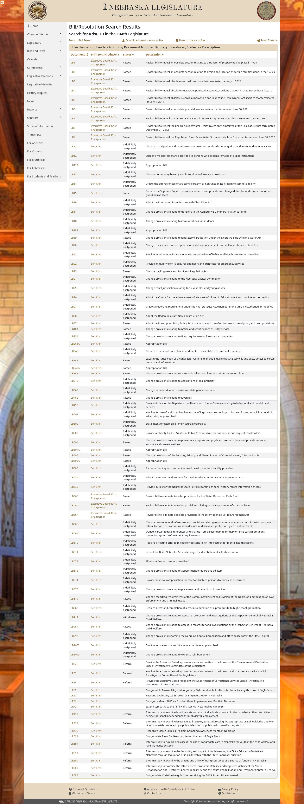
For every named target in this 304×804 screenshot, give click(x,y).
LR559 (74, 753)
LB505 (74, 455)
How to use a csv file (190, 40)
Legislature (44, 42)
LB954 (74, 626)
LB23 (74, 271)
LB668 (74, 524)
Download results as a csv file (142, 40)
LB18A (74, 230)
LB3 (73, 81)
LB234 (74, 336)
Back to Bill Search (80, 40)
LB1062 (75, 645)
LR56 (74, 690)
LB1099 (75, 654)
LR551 (74, 743)
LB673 (74, 570)
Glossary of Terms (82, 793)
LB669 (74, 533)
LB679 (74, 598)
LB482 (74, 397)
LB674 (74, 580)
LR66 (74, 701)
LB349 (74, 380)
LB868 (74, 608)
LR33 (74, 673)
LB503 (74, 433)
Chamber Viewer (44, 34)
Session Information (40, 126)
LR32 (74, 664)
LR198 (74, 714)
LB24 (74, 278)
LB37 (74, 323)
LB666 (74, 505)
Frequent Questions (83, 789)
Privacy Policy (228, 789)
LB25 (74, 288)
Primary (105, 54)
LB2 (73, 72)
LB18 (74, 221)
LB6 (73, 109)
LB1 (73, 62)
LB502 (74, 423)
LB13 (74, 174)
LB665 (74, 496)
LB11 (74, 146)
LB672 (74, 561)
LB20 (74, 245)
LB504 (74, 442)
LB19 (74, 237)
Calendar (33, 59)
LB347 (74, 360)
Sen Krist (96, 146)
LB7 (73, 118)
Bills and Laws (44, 51)
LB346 (74, 351)
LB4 (73, 90)
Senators (44, 118)
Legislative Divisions (44, 76)
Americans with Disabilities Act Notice (169, 789)
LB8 (73, 128)
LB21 (74, 254)
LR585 (74, 775)
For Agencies (35, 143)
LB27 (74, 306)
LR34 (74, 682)
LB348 (74, 373)
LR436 (74, 731)
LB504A (75, 449)
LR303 (74, 723)
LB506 (74, 468)
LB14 (74, 183)
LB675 (74, 589)
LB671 (74, 552)
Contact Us (152, 793)
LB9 (73, 137)
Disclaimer (226, 793)
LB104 (74, 329)
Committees (44, 68)
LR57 (74, 695)
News (30, 101)
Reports (44, 109)
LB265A (75, 343)
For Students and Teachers (44, 176)
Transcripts (34, 134)
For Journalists (36, 160)
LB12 (74, 155)
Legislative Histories (40, 84)
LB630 (74, 486)
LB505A (75, 460)
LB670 (74, 542)
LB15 (74, 193)
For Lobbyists (35, 168)
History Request (37, 93)
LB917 (74, 617)
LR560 (74, 760)
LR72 (74, 706)
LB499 (74, 405)
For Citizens (34, 151)
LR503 (74, 736)
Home (34, 26)
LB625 (74, 477)
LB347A (75, 368)
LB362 (74, 390)
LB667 (74, 514)
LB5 (73, 100)
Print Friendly (267, 40)
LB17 (74, 211)
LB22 (74, 263)
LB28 (74, 316)
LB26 (74, 297)
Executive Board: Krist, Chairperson (104, 62)
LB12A (74, 165)
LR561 (74, 768)
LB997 (74, 636)
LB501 (74, 414)
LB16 (74, 202)
